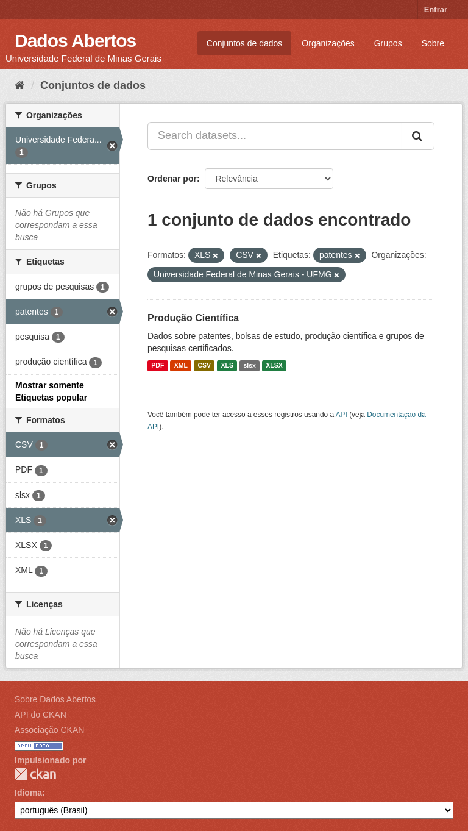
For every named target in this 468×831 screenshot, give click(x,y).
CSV (204, 365)
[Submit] (418, 136)
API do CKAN (40, 714)
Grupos (388, 43)
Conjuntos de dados (245, 43)
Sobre (433, 43)
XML (181, 365)
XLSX (274, 365)
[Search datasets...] (274, 136)
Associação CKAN (49, 730)
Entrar (435, 9)
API (341, 414)
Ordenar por (172, 179)
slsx (249, 365)
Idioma (28, 792)
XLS (227, 365)
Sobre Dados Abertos (55, 699)
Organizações (328, 43)
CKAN (35, 774)
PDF (157, 365)
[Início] (20, 85)
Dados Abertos (75, 40)
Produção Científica (193, 318)
